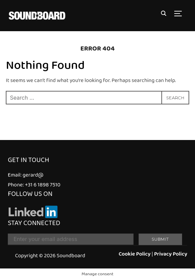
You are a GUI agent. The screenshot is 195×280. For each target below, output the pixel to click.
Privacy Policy (170, 254)
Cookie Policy (134, 254)
